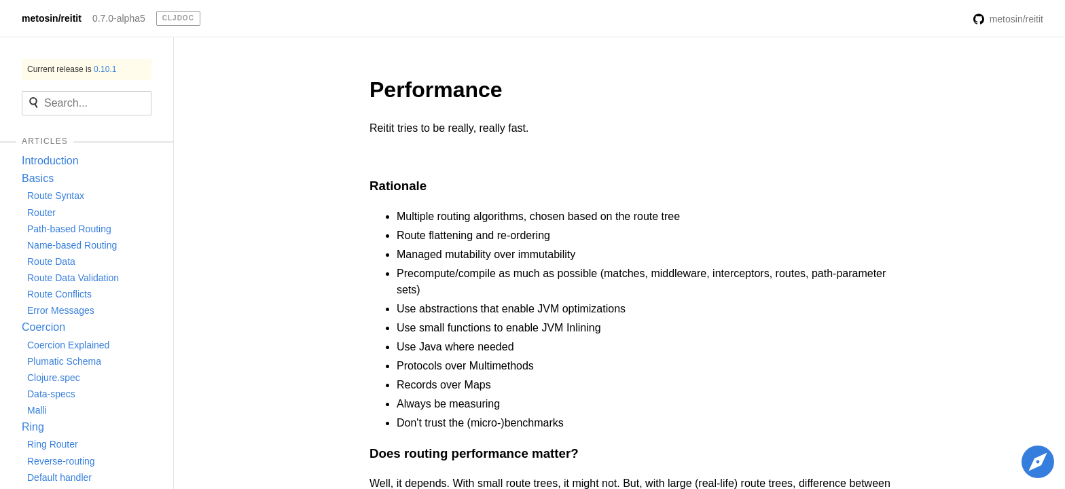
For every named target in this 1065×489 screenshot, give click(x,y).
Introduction (50, 160)
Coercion (43, 327)
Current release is (71, 69)
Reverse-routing (61, 461)
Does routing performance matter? (474, 453)
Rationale (398, 186)
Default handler (59, 477)
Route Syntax (55, 195)
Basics (38, 178)
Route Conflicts (59, 294)
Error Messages (60, 310)
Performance (436, 89)
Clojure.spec (53, 377)
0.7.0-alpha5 (118, 18)
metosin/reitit (52, 18)
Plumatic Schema (64, 361)
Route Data (51, 261)
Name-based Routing (72, 245)
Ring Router (52, 444)
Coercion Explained (68, 345)
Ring (33, 427)
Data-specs (51, 393)
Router (41, 212)
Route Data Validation (73, 277)
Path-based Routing (69, 228)
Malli (37, 410)
